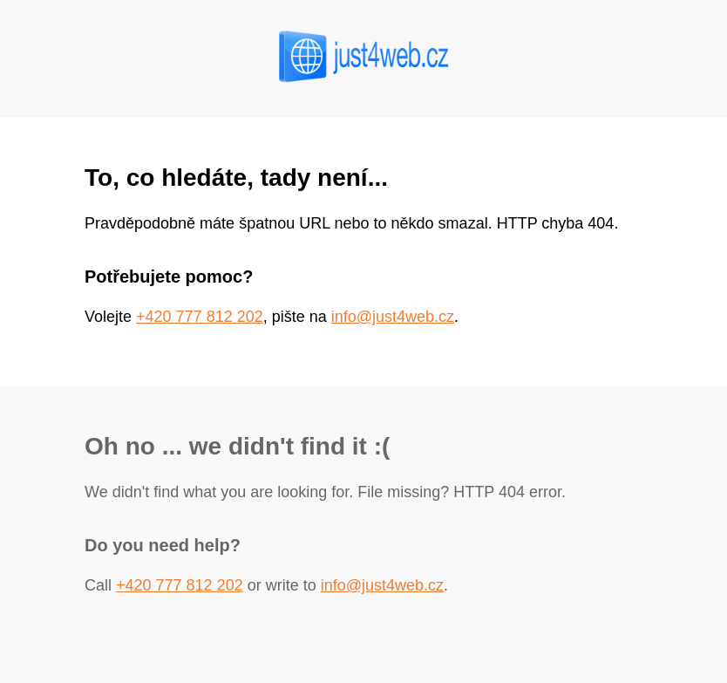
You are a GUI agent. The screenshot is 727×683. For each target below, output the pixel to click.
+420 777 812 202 (199, 316)
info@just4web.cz (392, 316)
